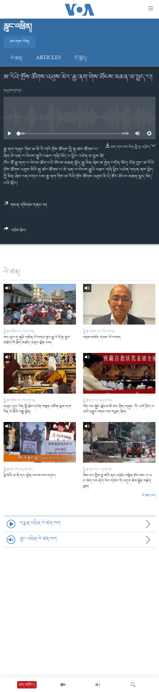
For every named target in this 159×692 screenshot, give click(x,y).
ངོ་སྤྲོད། (81, 58)
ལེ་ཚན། (16, 58)
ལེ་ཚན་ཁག (148, 495)
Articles (48, 58)
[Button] (15, 231)
